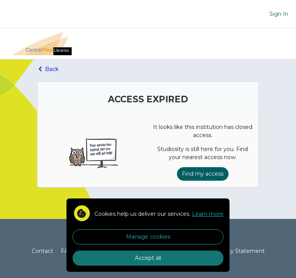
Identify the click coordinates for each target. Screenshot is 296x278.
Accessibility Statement (233, 250)
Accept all (148, 257)
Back (47, 69)
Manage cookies (148, 236)
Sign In (278, 13)
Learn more (208, 213)
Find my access (203, 173)
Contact (42, 250)
